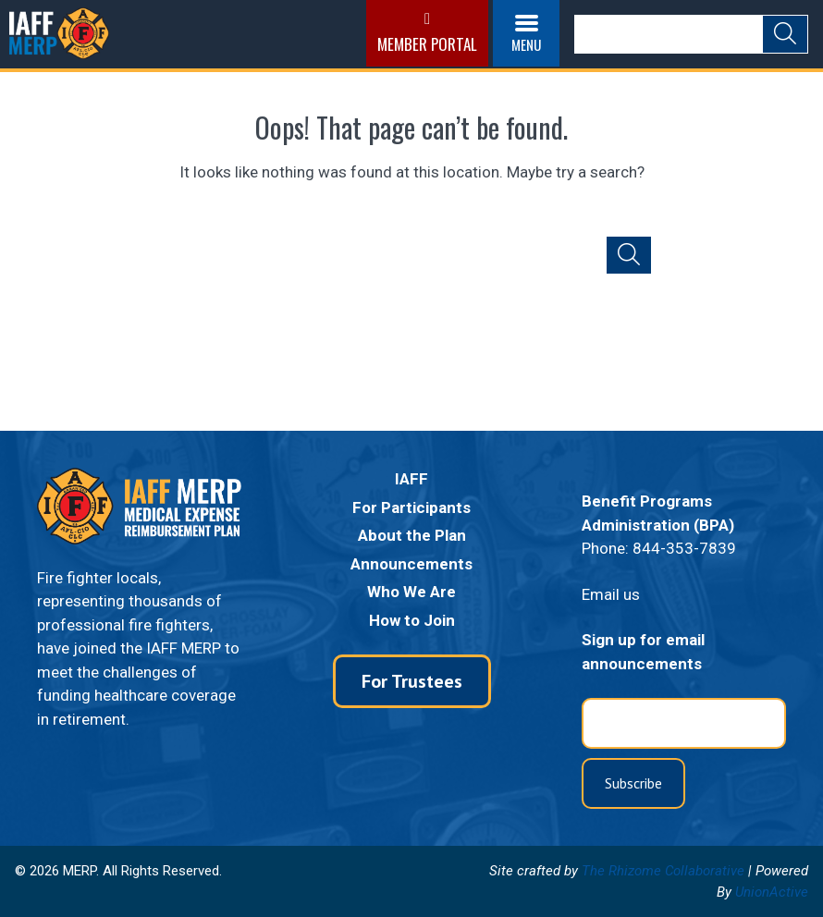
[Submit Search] (785, 34)
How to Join (412, 620)
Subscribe (633, 783)
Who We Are (411, 591)
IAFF (411, 479)
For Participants (411, 507)
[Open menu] (523, 33)
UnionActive (771, 892)
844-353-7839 (684, 548)
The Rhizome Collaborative (663, 870)
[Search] (668, 34)
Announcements (411, 564)
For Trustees (412, 681)
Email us (611, 594)
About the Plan (412, 535)
